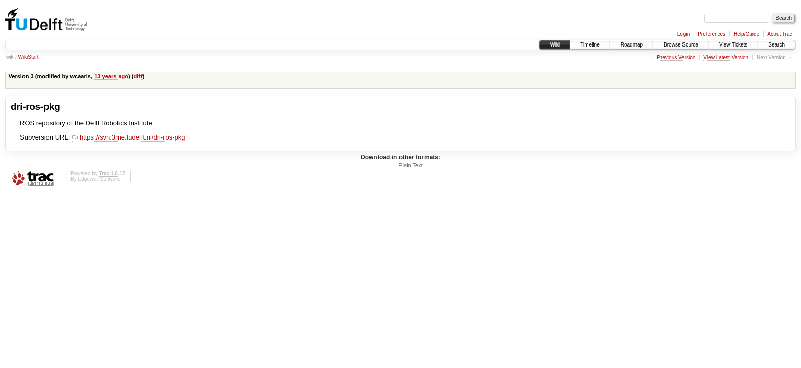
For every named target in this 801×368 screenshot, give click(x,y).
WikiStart (28, 57)
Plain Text (410, 165)
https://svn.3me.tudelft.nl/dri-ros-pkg (128, 137)
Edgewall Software (99, 179)
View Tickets (733, 45)
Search (776, 45)
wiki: (11, 57)
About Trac (779, 34)
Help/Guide (746, 34)
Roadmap (632, 45)
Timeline (589, 45)
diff (138, 76)
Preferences (711, 34)
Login (683, 34)
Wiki (554, 45)
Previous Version (676, 57)
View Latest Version (725, 57)
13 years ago (111, 76)
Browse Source (681, 45)
